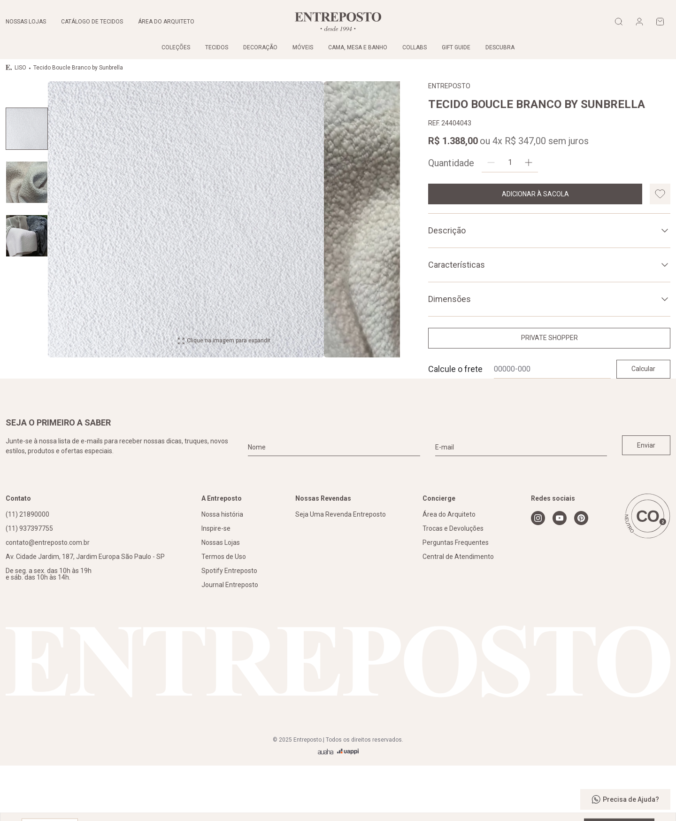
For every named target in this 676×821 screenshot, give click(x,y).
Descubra (500, 47)
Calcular (643, 368)
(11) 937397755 (29, 583)
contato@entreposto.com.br (48, 597)
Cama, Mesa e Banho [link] (357, 47)
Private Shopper (549, 337)
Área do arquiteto (166, 21)
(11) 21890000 (27, 569)
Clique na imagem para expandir (223, 417)
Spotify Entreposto (229, 625)
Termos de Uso (223, 611)
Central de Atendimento (458, 611)
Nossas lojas (26, 21)
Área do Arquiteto (449, 569)
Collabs (414, 47)
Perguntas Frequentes (455, 597)
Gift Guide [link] (456, 47)
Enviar (646, 500)
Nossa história (222, 569)
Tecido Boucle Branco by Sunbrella (76, 67)
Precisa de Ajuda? (625, 799)
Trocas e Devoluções (453, 583)
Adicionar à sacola (535, 194)
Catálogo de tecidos (92, 21)
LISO (20, 67)
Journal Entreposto (229, 639)
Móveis (302, 47)
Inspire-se (215, 583)
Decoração (260, 47)
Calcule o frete (455, 369)
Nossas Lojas (220, 597)
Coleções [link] (175, 47)
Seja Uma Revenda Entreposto (340, 569)
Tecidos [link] (216, 47)
